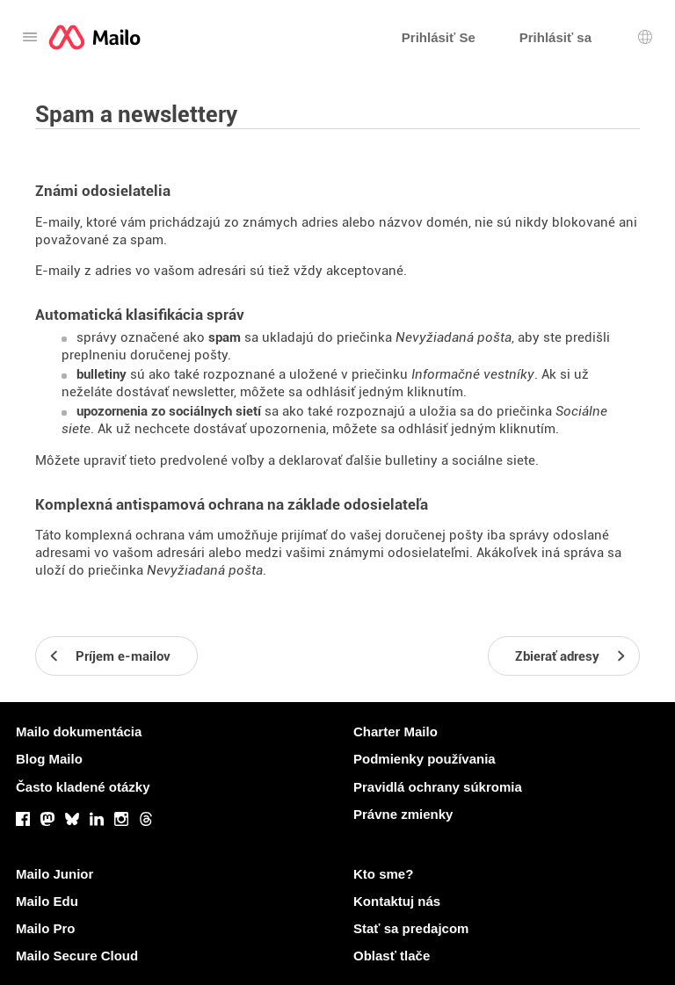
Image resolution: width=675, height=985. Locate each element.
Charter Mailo (395, 731)
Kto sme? (383, 873)
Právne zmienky (403, 814)
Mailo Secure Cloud (77, 955)
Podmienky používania (424, 758)
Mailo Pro (46, 928)
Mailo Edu (47, 901)
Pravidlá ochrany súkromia (437, 786)
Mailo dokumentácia (79, 731)
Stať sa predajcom (410, 928)
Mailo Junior (54, 873)
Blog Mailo (49, 758)
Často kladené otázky (83, 786)
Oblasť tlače (391, 955)
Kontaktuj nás (396, 901)
